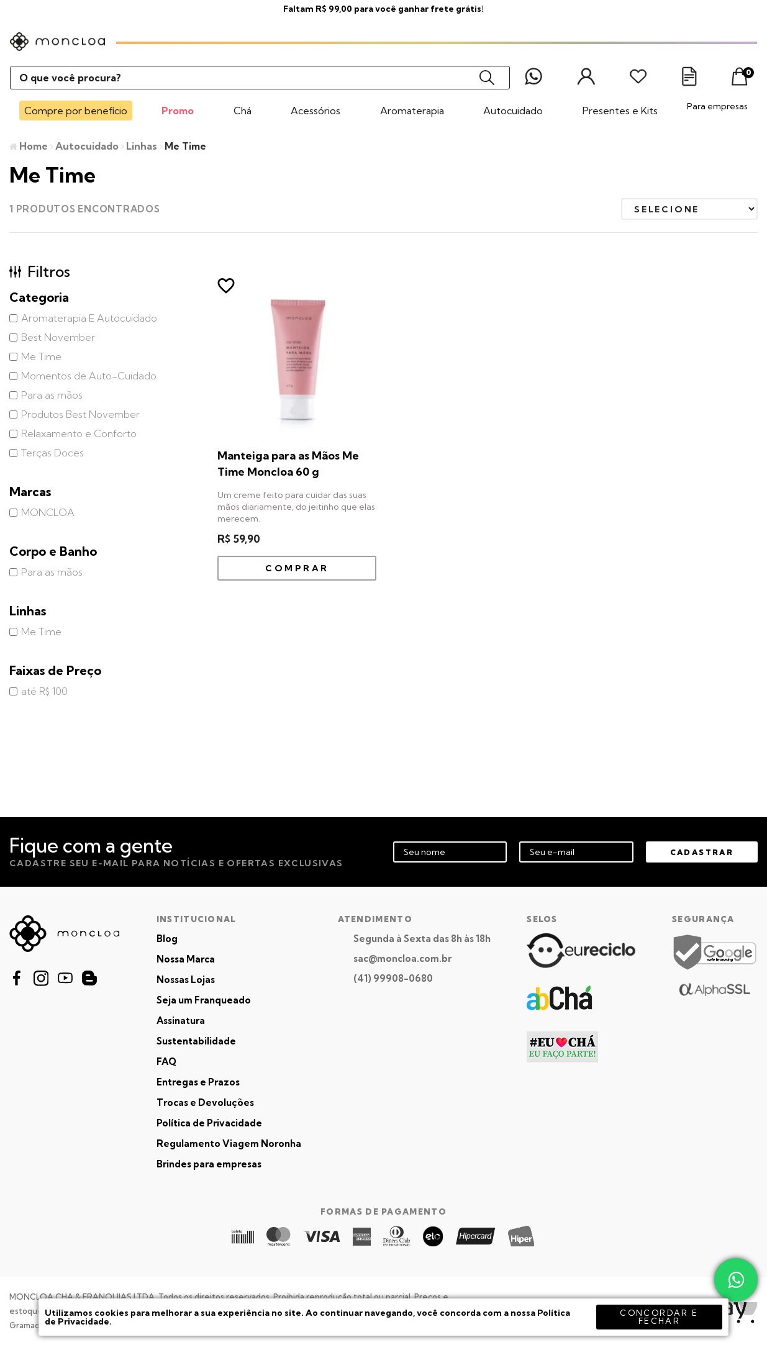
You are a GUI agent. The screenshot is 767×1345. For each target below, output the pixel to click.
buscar (486, 77)
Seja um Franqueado (204, 1000)
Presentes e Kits (620, 110)
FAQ (166, 1061)
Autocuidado (513, 110)
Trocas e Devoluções (205, 1102)
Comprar (297, 568)
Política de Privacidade (209, 1123)
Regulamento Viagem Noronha (229, 1143)
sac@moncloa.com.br (402, 958)
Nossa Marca (186, 959)
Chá (243, 110)
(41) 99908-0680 (393, 978)
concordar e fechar (659, 1317)
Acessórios (315, 110)
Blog (167, 938)
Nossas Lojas (186, 979)
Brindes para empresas (209, 1164)
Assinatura (181, 1020)
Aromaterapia (412, 110)
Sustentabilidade (196, 1041)
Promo (177, 110)
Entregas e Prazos (198, 1082)
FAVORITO (226, 285)
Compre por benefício (75, 110)
